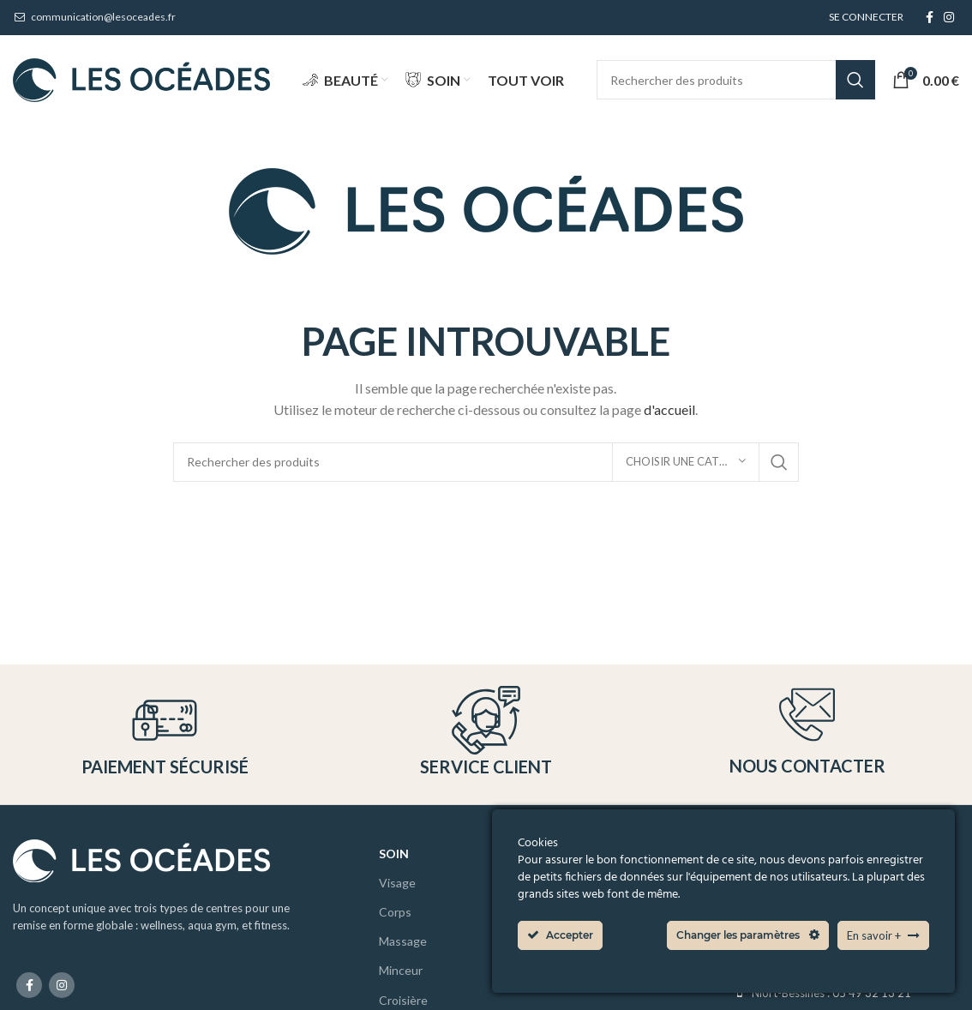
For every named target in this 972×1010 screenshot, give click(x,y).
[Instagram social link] (949, 18)
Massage (403, 942)
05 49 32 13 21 (871, 993)
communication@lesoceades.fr (94, 16)
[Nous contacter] (807, 714)
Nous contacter (807, 765)
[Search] (736, 80)
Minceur (401, 971)
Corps (395, 912)
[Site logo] (141, 78)
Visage (397, 882)
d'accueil (669, 410)
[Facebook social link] (930, 18)
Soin (394, 853)
